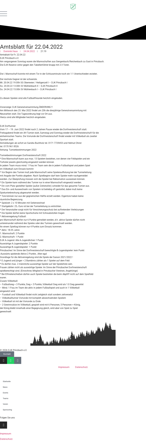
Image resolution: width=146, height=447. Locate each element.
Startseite (7, 381)
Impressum (63, 367)
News (5, 387)
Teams (5, 398)
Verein (5, 404)
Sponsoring (7, 410)
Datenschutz (81, 367)
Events (5, 393)
